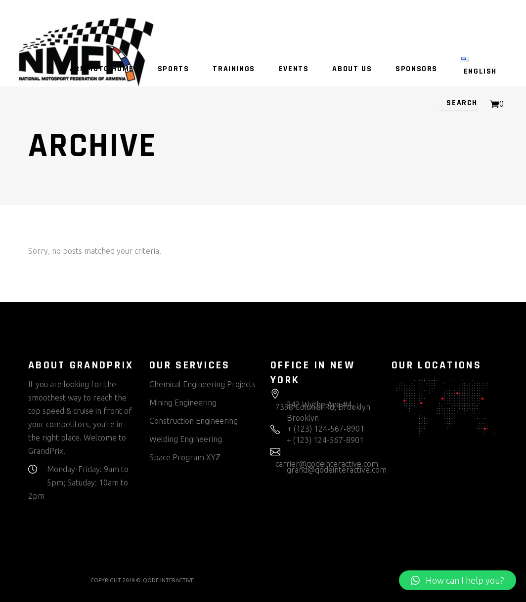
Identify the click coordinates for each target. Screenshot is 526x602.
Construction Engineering (193, 420)
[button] (457, 580)
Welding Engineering (185, 439)
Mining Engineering (183, 402)
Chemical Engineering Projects (202, 384)
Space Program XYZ (184, 457)
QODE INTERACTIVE (168, 580)
